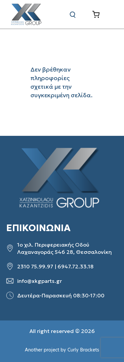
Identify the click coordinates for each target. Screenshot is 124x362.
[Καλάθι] (101, 14)
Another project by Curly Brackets (62, 350)
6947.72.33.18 (76, 266)
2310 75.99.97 (35, 266)
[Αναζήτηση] (72, 14)
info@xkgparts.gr (39, 281)
